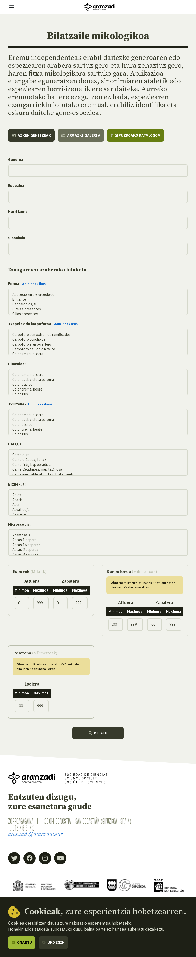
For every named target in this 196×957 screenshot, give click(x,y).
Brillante (98, 299)
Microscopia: (19, 524)
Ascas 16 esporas (98, 544)
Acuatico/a (98, 509)
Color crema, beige (98, 389)
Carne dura (98, 455)
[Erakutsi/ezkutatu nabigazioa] (11, 7)
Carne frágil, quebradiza (98, 464)
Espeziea (16, 185)
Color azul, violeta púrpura (98, 379)
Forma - (27, 283)
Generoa (15, 159)
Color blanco (98, 384)
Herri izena (17, 211)
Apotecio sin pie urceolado (98, 294)
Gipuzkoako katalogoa (135, 135)
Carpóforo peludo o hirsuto (98, 349)
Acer (98, 504)
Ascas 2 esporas (98, 549)
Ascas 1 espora (98, 540)
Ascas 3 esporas (98, 554)
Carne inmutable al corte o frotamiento (98, 474)
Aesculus (98, 514)
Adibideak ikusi (34, 284)
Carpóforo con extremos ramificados (98, 334)
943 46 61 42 (23, 828)
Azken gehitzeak (31, 135)
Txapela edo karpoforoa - (43, 324)
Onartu (22, 942)
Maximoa (40, 590)
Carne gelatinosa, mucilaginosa (98, 469)
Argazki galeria (80, 135)
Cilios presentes (98, 314)
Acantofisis (98, 535)
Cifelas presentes (98, 309)
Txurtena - (30, 404)
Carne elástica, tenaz (98, 459)
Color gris (98, 394)
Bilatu (98, 733)
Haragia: (15, 444)
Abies (98, 495)
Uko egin (53, 942)
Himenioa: (17, 364)
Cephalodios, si (98, 304)
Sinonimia (16, 237)
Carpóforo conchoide (98, 339)
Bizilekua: (17, 484)
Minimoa (22, 590)
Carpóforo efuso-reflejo (98, 344)
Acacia (98, 500)
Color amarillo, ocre (98, 354)
